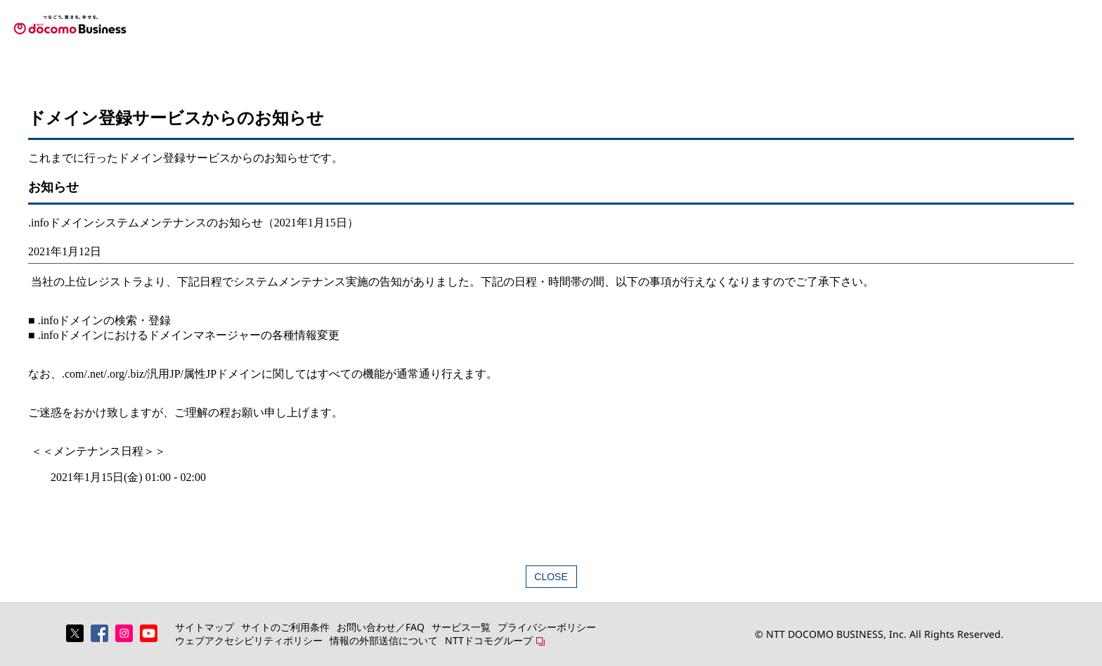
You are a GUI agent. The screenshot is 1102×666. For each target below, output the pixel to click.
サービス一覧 (461, 627)
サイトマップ (204, 627)
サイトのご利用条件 (285, 627)
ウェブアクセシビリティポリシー (249, 640)
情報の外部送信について (384, 640)
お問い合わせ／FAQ (380, 627)
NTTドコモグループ (489, 640)
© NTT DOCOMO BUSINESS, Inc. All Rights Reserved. (879, 634)
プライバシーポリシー (547, 627)
